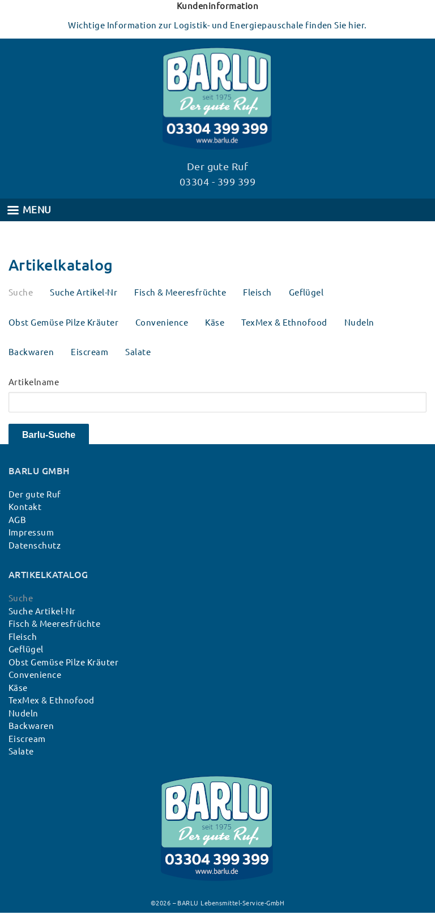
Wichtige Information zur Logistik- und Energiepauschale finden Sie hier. (217, 25)
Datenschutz (34, 545)
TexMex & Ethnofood (284, 322)
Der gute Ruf (34, 494)
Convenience (161, 322)
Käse (214, 322)
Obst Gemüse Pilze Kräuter (63, 322)
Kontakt (24, 507)
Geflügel (306, 292)
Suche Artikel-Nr (83, 292)
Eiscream (89, 352)
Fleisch (257, 292)
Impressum (31, 532)
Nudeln (359, 322)
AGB (17, 520)
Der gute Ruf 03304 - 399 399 (217, 174)
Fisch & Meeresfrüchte (180, 292)
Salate (138, 352)
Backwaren (31, 352)
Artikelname (33, 382)
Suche (20, 292)
